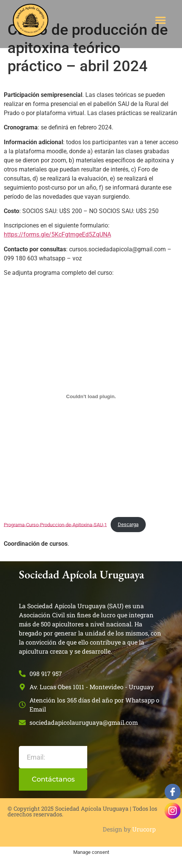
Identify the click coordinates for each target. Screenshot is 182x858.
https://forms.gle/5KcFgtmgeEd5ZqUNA (57, 234)
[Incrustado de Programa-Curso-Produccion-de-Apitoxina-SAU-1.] (91, 396)
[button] (160, 20)
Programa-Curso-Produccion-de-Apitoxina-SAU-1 (55, 524)
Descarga (128, 524)
